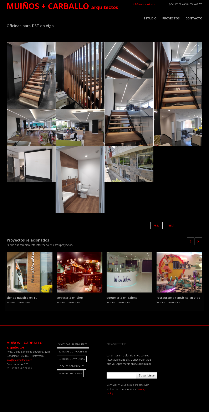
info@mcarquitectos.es (143, 4)
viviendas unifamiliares (72, 344)
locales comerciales (71, 366)
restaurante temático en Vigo (178, 298)
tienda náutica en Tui (22, 298)
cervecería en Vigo (70, 298)
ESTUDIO (150, 18)
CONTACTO (193, 18)
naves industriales (70, 373)
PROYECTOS (171, 18)
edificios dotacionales (72, 351)
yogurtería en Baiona (122, 298)
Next (171, 225)
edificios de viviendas (71, 358)
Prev (156, 225)
